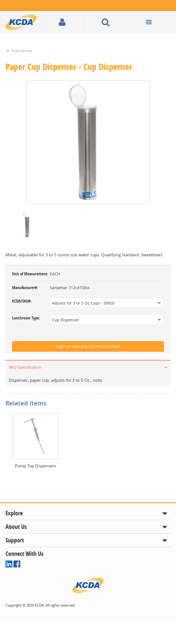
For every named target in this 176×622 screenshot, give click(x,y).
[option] (88, 142)
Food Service (21, 50)
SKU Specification (25, 367)
